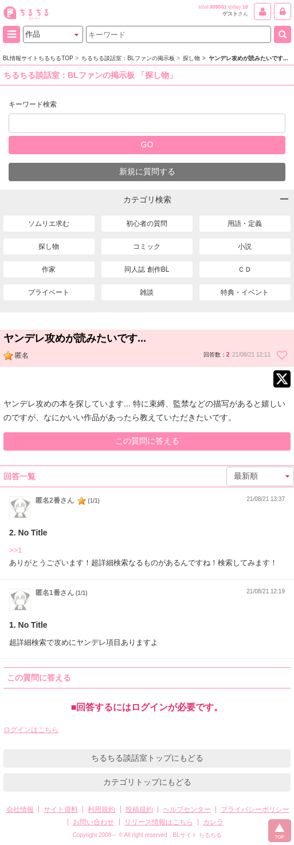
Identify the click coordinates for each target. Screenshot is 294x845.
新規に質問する (147, 171)
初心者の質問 (146, 224)
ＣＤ (245, 269)
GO (147, 144)
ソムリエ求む (48, 224)
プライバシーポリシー (255, 809)
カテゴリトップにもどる (147, 782)
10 (245, 7)
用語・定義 (245, 224)
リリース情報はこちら (158, 822)
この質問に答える (147, 440)
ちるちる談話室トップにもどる (147, 757)
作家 (49, 269)
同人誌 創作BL (146, 269)
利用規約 (101, 809)
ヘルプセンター (187, 809)
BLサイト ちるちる (197, 835)
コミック (146, 246)
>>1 (15, 550)
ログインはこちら (30, 730)
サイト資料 (61, 809)
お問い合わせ (93, 822)
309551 (218, 7)
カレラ (213, 822)
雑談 (147, 292)
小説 (245, 246)
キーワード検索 (33, 104)
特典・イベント (245, 292)
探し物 (48, 246)
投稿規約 (139, 809)
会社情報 (20, 809)
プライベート (48, 292)
